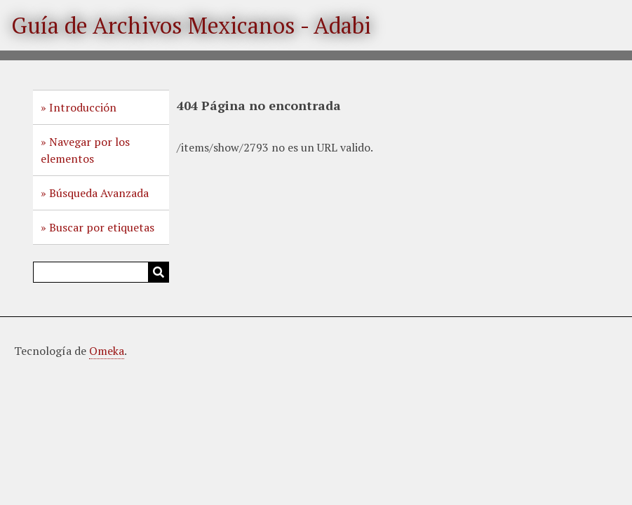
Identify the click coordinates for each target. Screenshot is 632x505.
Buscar (158, 272)
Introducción (82, 107)
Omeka (106, 350)
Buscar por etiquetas (101, 227)
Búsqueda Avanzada (99, 193)
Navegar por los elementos (85, 150)
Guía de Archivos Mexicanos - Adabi (191, 25)
